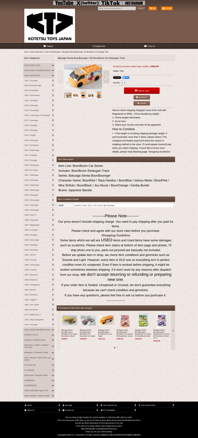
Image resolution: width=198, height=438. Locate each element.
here (123, 121)
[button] (99, 46)
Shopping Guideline (159, 151)
